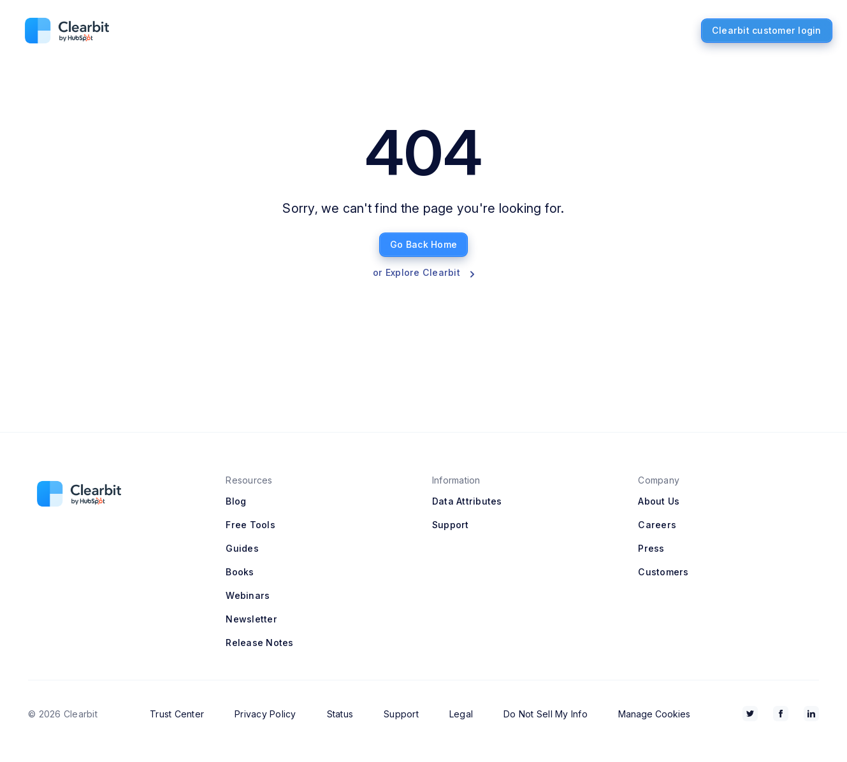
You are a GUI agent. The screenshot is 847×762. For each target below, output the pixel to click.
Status (340, 713)
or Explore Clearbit (423, 272)
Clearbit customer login (767, 30)
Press (651, 548)
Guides (242, 548)
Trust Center (177, 713)
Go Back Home (423, 244)
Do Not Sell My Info (545, 713)
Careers (657, 524)
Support (450, 524)
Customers (663, 571)
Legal (461, 713)
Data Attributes (467, 501)
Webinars (248, 595)
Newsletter (251, 619)
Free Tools (250, 524)
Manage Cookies (654, 713)
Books (240, 571)
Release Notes (259, 642)
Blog (236, 501)
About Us (658, 501)
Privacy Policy (265, 713)
